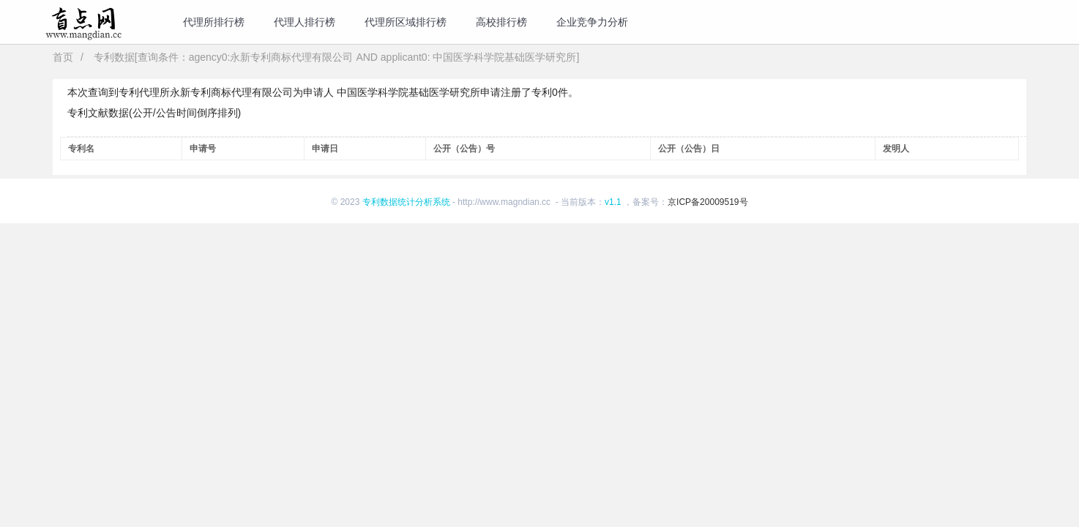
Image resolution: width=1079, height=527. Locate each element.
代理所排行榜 (213, 22)
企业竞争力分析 (592, 22)
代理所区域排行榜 (406, 22)
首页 (63, 57)
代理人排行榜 (304, 22)
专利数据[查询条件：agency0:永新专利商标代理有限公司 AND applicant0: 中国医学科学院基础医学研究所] (337, 57)
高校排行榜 (501, 22)
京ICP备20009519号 (707, 202)
